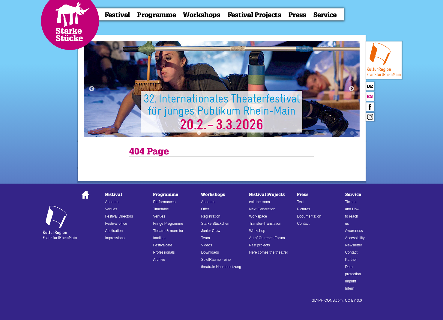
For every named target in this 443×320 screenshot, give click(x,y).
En (370, 96)
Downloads (210, 252)
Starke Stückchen (215, 223)
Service (325, 15)
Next (352, 89)
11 (289, 133)
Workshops (201, 15)
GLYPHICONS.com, (327, 300)
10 (280, 133)
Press (298, 15)
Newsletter (353, 245)
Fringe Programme (168, 223)
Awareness (354, 231)
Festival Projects (254, 15)
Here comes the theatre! (268, 252)
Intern (350, 288)
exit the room (259, 202)
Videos (206, 245)
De (370, 86)
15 (325, 133)
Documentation (309, 216)
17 (343, 133)
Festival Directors (119, 216)
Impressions (114, 238)
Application (114, 231)
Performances (164, 202)
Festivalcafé (162, 245)
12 (298, 133)
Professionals (164, 252)
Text (300, 202)
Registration (210, 216)
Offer (205, 209)
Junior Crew (210, 231)
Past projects (259, 245)
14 (316, 133)
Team (205, 238)
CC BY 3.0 (353, 300)
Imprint (350, 281)
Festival (117, 15)
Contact (303, 223)
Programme (156, 15)
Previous (92, 89)
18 (352, 133)
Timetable (161, 209)
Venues (111, 209)
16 (334, 133)
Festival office (116, 223)
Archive (159, 260)
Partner (351, 260)
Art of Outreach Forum (267, 238)
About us (112, 202)
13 (307, 133)
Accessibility (355, 238)
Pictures (303, 209)
